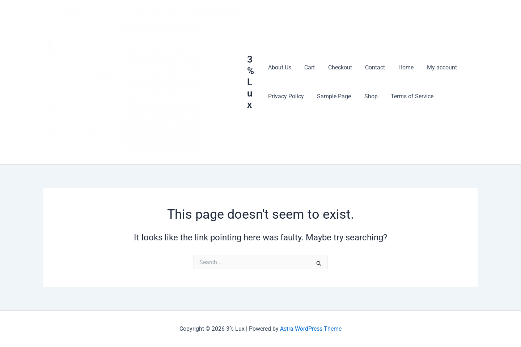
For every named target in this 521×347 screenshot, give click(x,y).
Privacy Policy (286, 96)
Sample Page (332, 96)
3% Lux (251, 82)
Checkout (337, 67)
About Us (279, 67)
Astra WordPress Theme (311, 328)
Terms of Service (407, 96)
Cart (308, 67)
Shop (367, 96)
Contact (370, 67)
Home (399, 67)
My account (434, 67)
